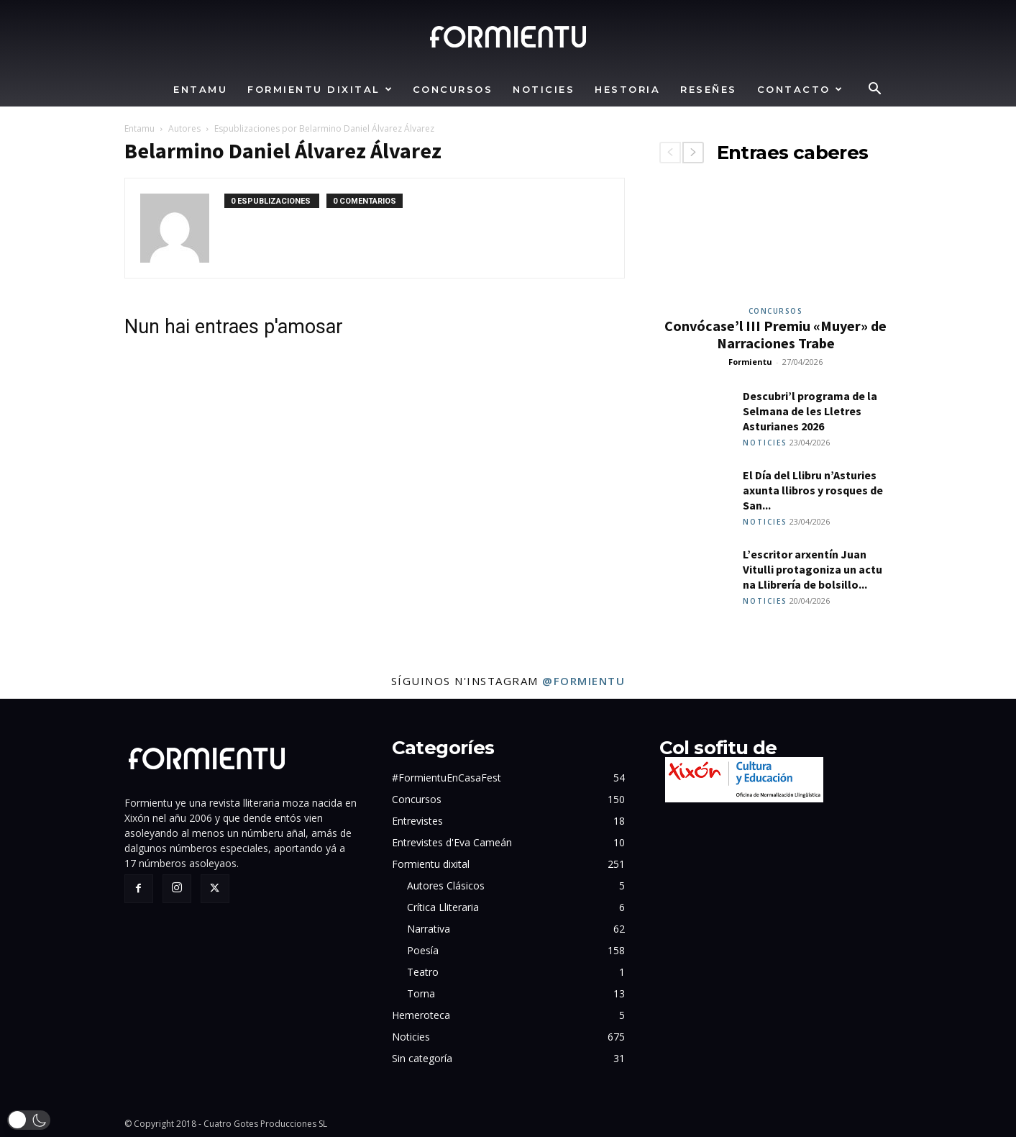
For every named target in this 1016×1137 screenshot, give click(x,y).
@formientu (583, 681)
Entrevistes (417, 821)
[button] (875, 90)
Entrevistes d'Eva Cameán (452, 842)
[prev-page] (670, 152)
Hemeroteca (421, 1015)
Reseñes (708, 89)
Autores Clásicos (446, 885)
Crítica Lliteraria (443, 907)
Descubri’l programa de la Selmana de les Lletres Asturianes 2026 (810, 411)
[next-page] (693, 152)
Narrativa (428, 929)
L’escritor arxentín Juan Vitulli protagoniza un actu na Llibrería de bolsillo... (812, 569)
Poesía (423, 950)
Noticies (544, 89)
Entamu (200, 89)
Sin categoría (422, 1058)
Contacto (800, 89)
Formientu (750, 361)
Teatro (423, 972)
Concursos (453, 89)
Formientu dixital (320, 89)
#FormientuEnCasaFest (446, 777)
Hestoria (627, 89)
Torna (421, 993)
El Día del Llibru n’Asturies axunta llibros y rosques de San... (813, 490)
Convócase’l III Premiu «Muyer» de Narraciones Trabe (775, 334)
